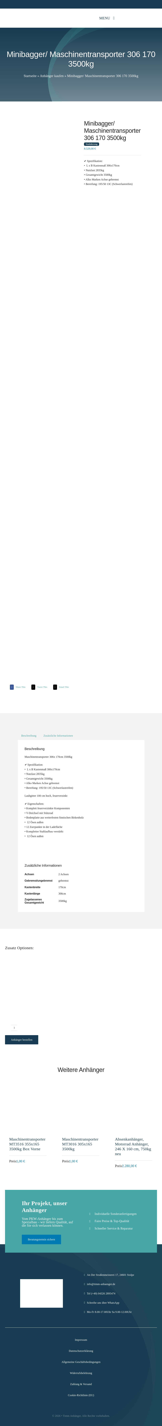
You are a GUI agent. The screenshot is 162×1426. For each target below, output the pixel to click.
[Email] (60, 687)
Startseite (30, 76)
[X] (39, 687)
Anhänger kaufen (52, 76)
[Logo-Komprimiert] (14, 13)
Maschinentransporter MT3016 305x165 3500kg (80, 1144)
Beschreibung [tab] (29, 735)
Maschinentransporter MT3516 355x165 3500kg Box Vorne (27, 1144)
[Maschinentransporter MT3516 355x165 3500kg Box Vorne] (28, 1089)
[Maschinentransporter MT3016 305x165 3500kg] (81, 1089)
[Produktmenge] (14, 1028)
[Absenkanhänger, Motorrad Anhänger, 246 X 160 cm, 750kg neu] (134, 1089)
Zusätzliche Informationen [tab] (58, 735)
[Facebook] (17, 687)
